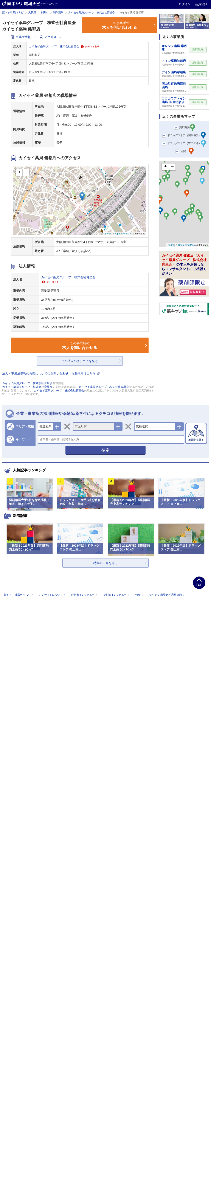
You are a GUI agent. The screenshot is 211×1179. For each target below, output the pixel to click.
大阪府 (32, 12)
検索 (105, 450)
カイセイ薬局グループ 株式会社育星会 (91, 12)
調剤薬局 (58, 12)
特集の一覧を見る (105, 563)
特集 (139, 594)
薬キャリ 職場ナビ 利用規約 (167, 594)
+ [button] (19, 172)
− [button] (26, 172)
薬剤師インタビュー (116, 594)
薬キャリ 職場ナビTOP (19, 594)
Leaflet (107, 233)
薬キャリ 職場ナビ (12, 12)
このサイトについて (52, 594)
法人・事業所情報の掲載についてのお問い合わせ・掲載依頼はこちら (51, 373)
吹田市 (44, 12)
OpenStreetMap (123, 233)
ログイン (185, 4)
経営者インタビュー (84, 594)
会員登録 (201, 4)
